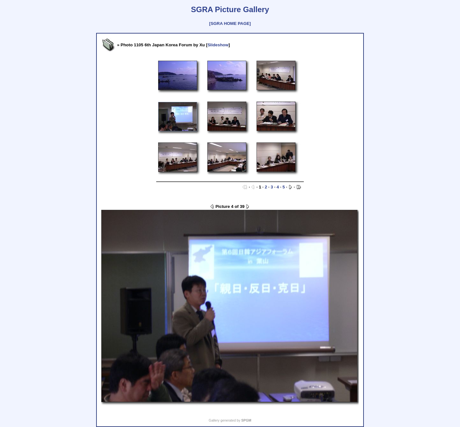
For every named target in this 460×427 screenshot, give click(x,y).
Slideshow (217, 44)
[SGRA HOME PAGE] (230, 23)
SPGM (246, 420)
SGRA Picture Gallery (230, 9)
